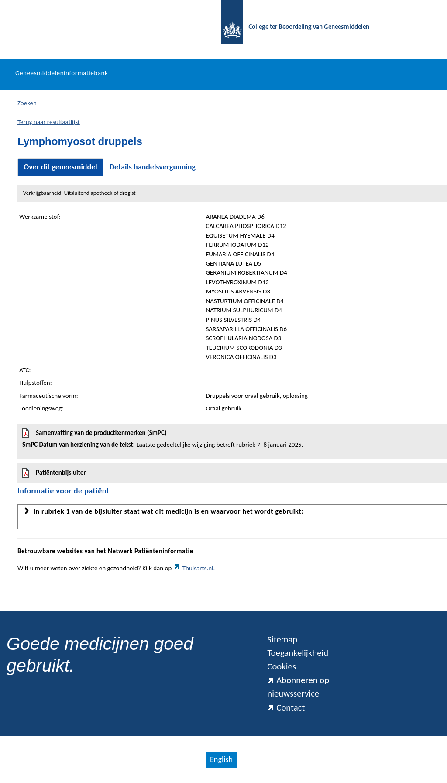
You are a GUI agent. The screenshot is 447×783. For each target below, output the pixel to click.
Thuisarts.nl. (194, 568)
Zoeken (27, 103)
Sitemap (282, 639)
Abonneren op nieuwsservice (298, 686)
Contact (286, 707)
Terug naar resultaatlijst (48, 122)
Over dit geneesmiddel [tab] (60, 167)
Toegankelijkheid (297, 653)
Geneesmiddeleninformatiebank (61, 73)
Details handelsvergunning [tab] (153, 167)
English (221, 759)
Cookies (281, 666)
